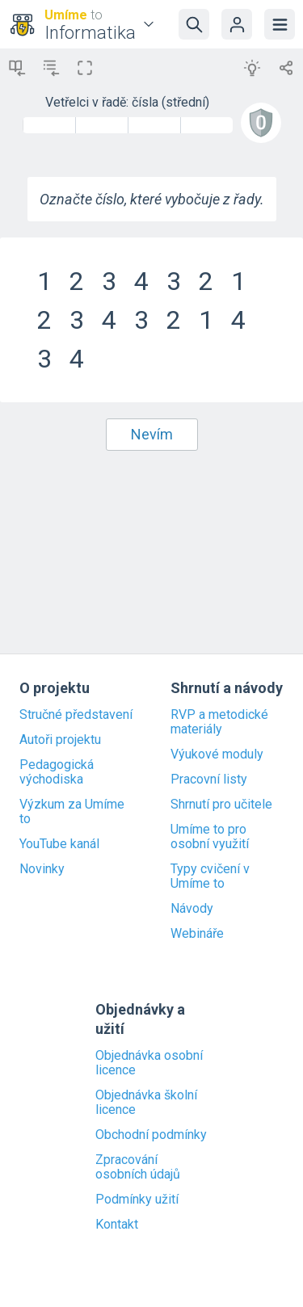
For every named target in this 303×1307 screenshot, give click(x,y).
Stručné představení (76, 715)
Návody (191, 908)
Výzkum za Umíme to (71, 811)
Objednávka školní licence (146, 1102)
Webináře (197, 934)
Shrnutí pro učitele (221, 804)
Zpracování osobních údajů (137, 1167)
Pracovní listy (208, 779)
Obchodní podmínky (151, 1135)
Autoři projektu (60, 740)
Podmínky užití (137, 1199)
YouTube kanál (59, 844)
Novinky (42, 869)
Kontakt (116, 1224)
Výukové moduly (216, 754)
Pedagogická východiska (56, 772)
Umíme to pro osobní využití (209, 836)
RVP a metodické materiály (219, 722)
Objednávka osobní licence (149, 1063)
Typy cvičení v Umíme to (210, 876)
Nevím (152, 434)
